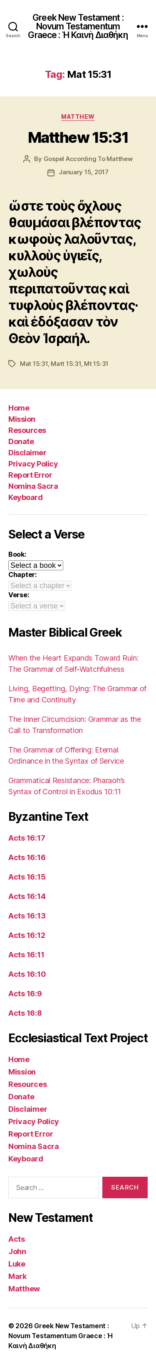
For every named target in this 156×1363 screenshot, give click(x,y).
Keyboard (25, 497)
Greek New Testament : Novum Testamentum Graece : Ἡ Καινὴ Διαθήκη (78, 26)
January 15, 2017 (84, 172)
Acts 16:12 (26, 935)
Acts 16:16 (26, 857)
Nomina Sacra (33, 486)
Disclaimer (27, 452)
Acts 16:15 (26, 877)
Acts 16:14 (26, 896)
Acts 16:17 (26, 838)
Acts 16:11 (26, 954)
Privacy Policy (33, 463)
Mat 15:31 (34, 364)
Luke (16, 1264)
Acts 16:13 (26, 915)
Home (18, 408)
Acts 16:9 (25, 993)
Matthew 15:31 (78, 137)
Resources (27, 430)
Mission (21, 419)
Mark (17, 1276)
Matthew (78, 116)
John (17, 1251)
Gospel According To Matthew (88, 159)
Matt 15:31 (66, 364)
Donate (21, 441)
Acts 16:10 (27, 974)
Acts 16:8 (25, 1013)
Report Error (30, 475)
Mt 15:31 (96, 364)
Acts (16, 1239)
